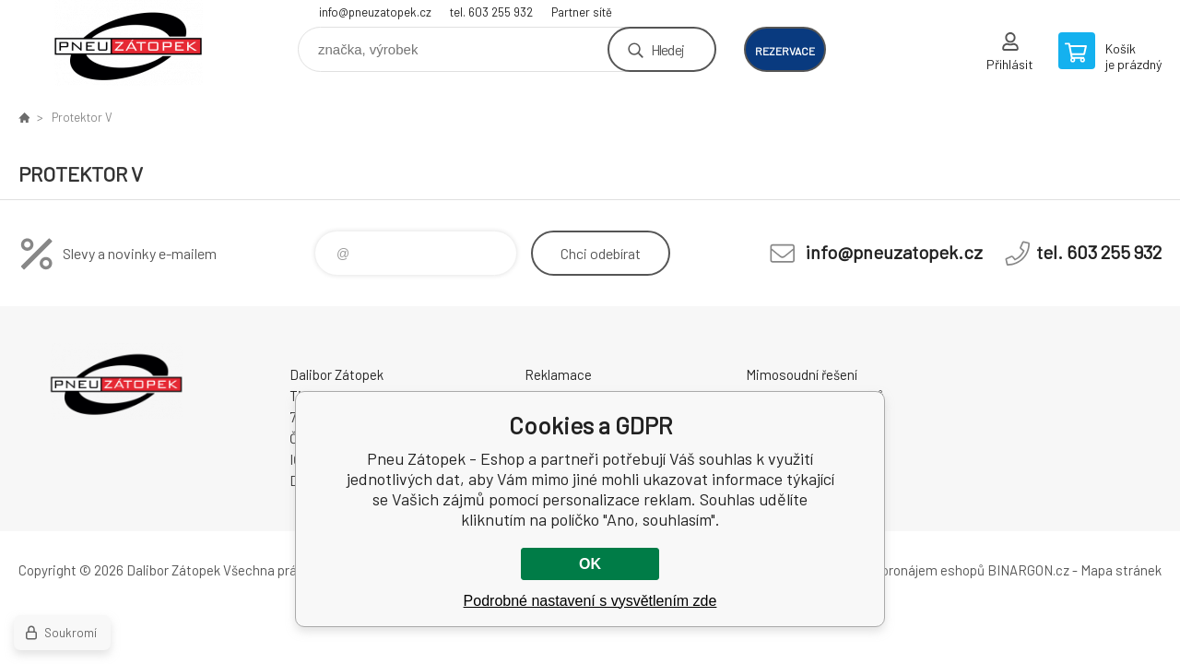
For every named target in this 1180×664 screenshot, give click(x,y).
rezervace (785, 50)
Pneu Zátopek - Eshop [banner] (129, 43)
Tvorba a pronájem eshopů (906, 570)
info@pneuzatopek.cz (375, 12)
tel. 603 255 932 (491, 12)
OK (590, 564)
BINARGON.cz (1028, 570)
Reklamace (558, 374)
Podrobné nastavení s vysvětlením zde (590, 601)
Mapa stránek (1121, 570)
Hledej (667, 49)
